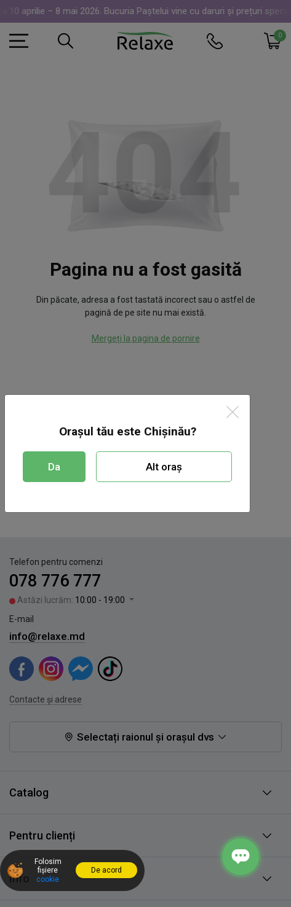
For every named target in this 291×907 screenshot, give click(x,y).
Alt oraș (164, 467)
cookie (47, 879)
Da (54, 467)
